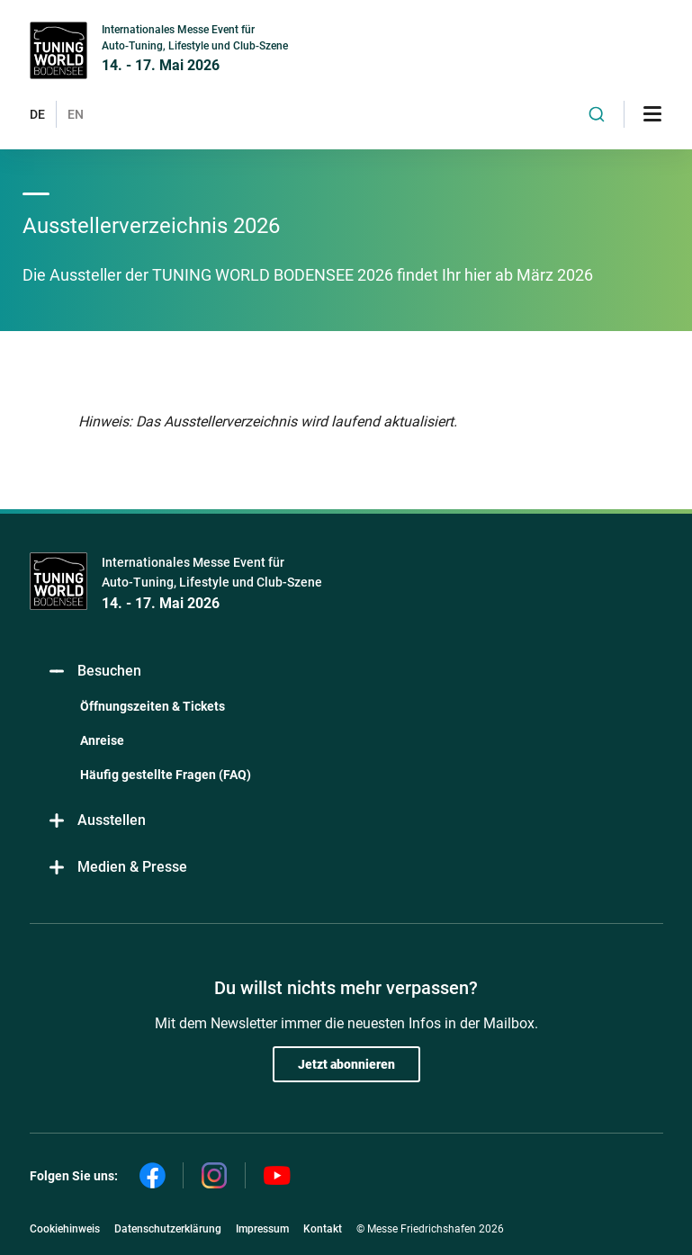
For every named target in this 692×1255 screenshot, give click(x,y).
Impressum (262, 1229)
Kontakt (322, 1229)
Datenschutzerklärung (167, 1229)
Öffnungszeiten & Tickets (152, 706)
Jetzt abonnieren (346, 1064)
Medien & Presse (117, 867)
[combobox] (596, 114)
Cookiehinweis (65, 1229)
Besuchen (94, 671)
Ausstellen (97, 820)
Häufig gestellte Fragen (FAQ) (165, 774)
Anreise (102, 740)
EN (75, 114)
